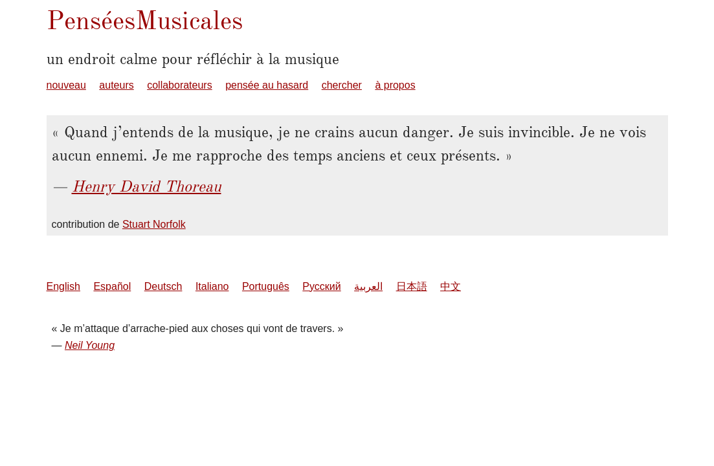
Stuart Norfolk (154, 224)
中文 (450, 286)
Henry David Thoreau (146, 186)
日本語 (411, 286)
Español (112, 286)
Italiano (212, 286)
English (63, 286)
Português (265, 286)
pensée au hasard (266, 85)
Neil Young (90, 345)
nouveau (66, 85)
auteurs (116, 85)
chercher (342, 85)
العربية (368, 286)
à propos (395, 85)
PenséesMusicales (145, 20)
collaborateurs (179, 85)
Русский (321, 286)
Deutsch (163, 286)
